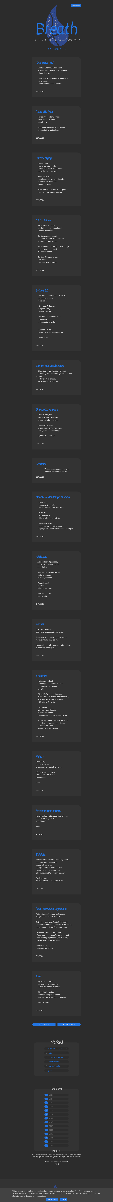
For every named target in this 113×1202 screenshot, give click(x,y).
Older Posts (44, 1024)
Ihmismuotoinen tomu (48, 811)
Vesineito (41, 676)
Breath (56, 29)
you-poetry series (55, 1057)
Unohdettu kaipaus (47, 410)
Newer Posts (69, 1024)
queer (50, 1070)
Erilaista (40, 855)
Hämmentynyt (44, 158)
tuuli (38, 976)
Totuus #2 (42, 290)
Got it (63, 1200)
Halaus (40, 756)
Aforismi (41, 464)
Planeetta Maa (44, 112)
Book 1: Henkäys (55, 1048)
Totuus (40, 624)
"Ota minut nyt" (44, 63)
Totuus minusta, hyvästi (50, 366)
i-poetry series (54, 1061)
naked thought (54, 1066)
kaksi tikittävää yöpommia (51, 909)
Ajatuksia (41, 557)
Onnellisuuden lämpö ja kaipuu (53, 497)
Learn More (52, 1200)
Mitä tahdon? (43, 220)
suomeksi (76, 5)
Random (57, 48)
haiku (50, 1053)
